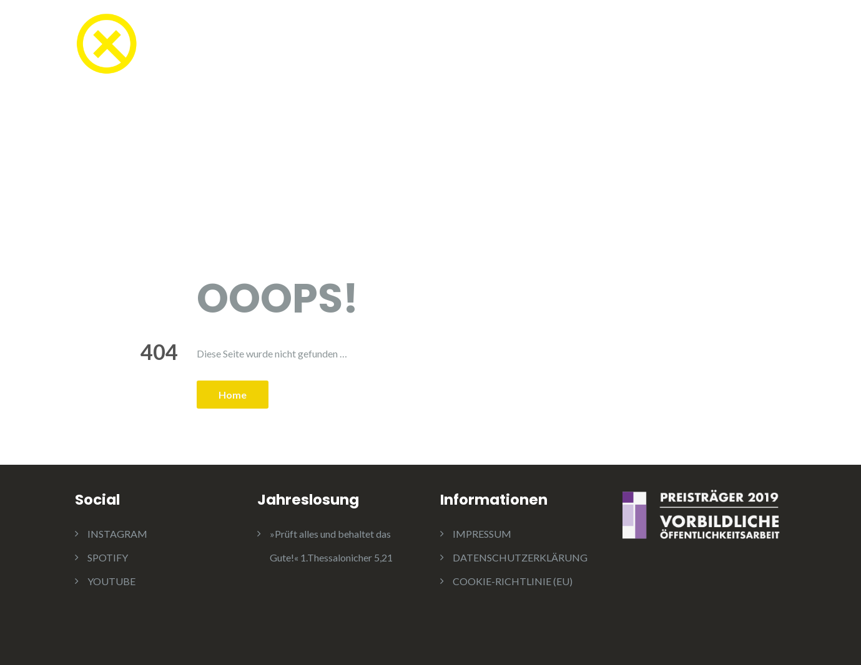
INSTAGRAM (117, 534)
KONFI (344, 45)
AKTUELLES (535, 45)
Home (233, 394)
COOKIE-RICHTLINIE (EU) (513, 581)
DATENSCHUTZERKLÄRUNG (520, 557)
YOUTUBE (111, 581)
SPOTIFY (107, 557)
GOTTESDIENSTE (434, 45)
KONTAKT (758, 45)
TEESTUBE (271, 45)
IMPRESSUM (482, 534)
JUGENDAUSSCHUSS (651, 45)
